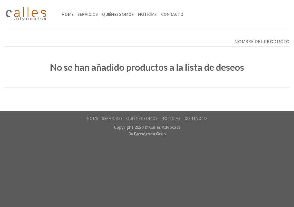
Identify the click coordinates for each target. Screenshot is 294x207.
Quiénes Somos (118, 14)
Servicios (88, 14)
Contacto (172, 14)
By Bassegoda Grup (147, 133)
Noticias (147, 14)
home (68, 14)
